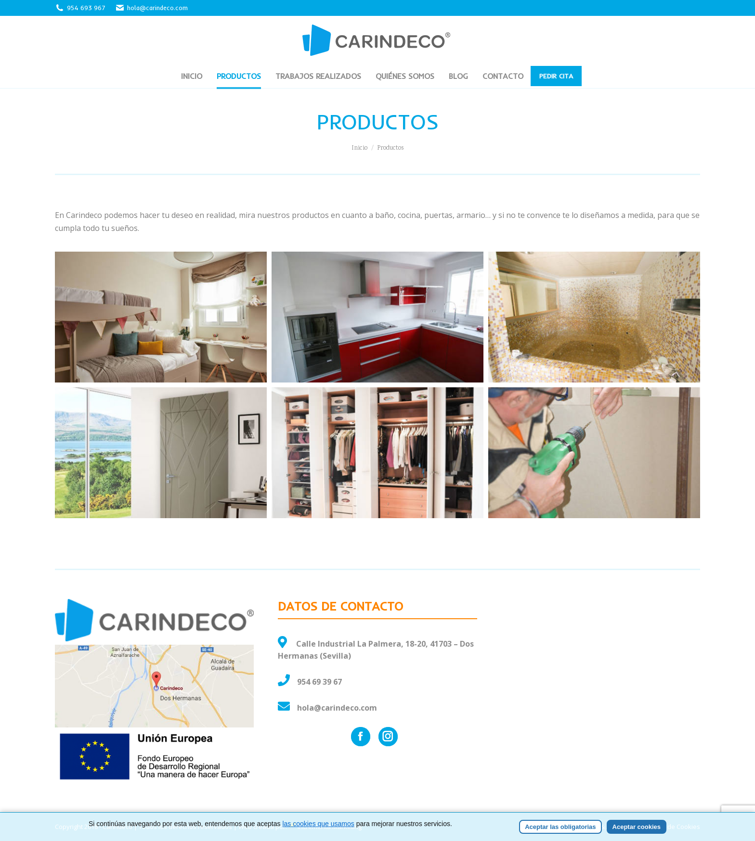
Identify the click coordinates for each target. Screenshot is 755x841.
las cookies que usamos (318, 824)
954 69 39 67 (319, 681)
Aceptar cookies (636, 826)
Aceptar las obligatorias (560, 826)
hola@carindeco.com (151, 8)
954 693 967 (86, 8)
